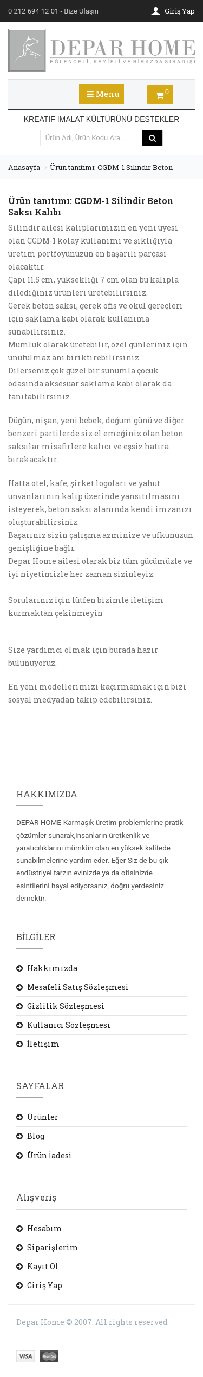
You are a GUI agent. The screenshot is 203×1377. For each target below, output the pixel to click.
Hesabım (44, 1228)
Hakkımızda (52, 968)
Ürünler (42, 1117)
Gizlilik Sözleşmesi (65, 1006)
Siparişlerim (52, 1247)
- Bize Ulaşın (53, 11)
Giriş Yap (44, 1285)
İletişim (43, 1044)
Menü (103, 93)
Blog (35, 1136)
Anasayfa (24, 167)
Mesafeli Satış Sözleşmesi (78, 987)
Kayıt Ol (42, 1266)
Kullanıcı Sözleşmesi (68, 1025)
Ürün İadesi (49, 1155)
